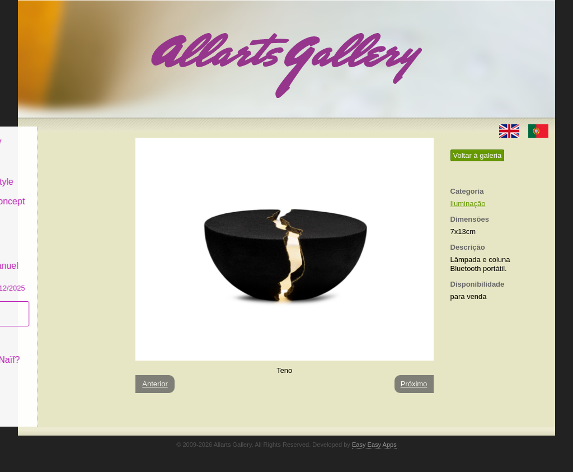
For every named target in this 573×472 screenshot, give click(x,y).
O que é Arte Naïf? (68, 351)
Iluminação (468, 203)
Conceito (48, 331)
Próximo (414, 384)
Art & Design (56, 153)
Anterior (155, 384)
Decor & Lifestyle (64, 172)
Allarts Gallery (59, 133)
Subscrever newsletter (54, 305)
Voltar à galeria (477, 155)
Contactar (50, 371)
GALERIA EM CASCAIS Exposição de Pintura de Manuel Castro (70, 251)
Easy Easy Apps (374, 444)
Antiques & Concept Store (70, 198)
